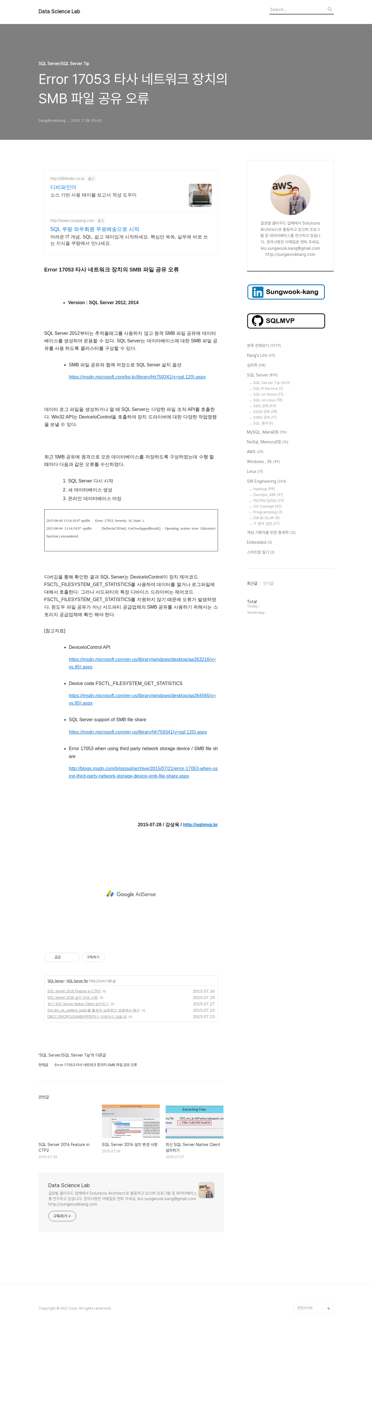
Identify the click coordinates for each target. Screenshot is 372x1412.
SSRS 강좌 (265, 417)
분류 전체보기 (264, 346)
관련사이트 (305, 1389)
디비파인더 (63, 187)
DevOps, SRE (268, 495)
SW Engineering (266, 481)
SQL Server (56, 1062)
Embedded (259, 543)
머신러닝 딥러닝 (268, 500)
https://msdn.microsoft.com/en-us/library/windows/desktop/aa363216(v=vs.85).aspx (142, 744)
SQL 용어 (263, 423)
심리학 (256, 365)
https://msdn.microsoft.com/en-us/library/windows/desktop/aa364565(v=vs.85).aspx (142, 780)
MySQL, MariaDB (267, 432)
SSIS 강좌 (264, 406)
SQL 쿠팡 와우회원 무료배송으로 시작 (94, 229)
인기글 (268, 583)
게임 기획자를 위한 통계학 (271, 533)
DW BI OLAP (266, 518)
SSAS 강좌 (265, 412)
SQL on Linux (268, 400)
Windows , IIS (263, 462)
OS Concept (267, 506)
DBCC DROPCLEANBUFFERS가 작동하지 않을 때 (87, 1098)
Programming (267, 512)
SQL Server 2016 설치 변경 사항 (72, 1079)
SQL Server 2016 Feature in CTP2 (74, 1072)
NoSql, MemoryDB (267, 442)
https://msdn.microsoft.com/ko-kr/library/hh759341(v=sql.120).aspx (137, 458)
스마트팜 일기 (260, 552)
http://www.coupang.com (72, 220)
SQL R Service (268, 388)
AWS (255, 452)
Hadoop (264, 489)
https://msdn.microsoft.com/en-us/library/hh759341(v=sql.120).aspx (138, 813)
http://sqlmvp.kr (200, 905)
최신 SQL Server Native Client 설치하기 (78, 1085)
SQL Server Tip (77, 1062)
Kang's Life (261, 356)
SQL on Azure (268, 394)
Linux (255, 472)
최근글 (252, 583)
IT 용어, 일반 (266, 524)
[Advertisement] (131, 300)
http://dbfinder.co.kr (67, 178)
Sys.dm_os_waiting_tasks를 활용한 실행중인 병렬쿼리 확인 (93, 1091)
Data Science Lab (59, 11)
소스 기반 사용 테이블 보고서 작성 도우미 (93, 194)
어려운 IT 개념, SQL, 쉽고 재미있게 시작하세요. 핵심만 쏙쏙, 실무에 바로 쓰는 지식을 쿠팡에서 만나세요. (129, 240)
